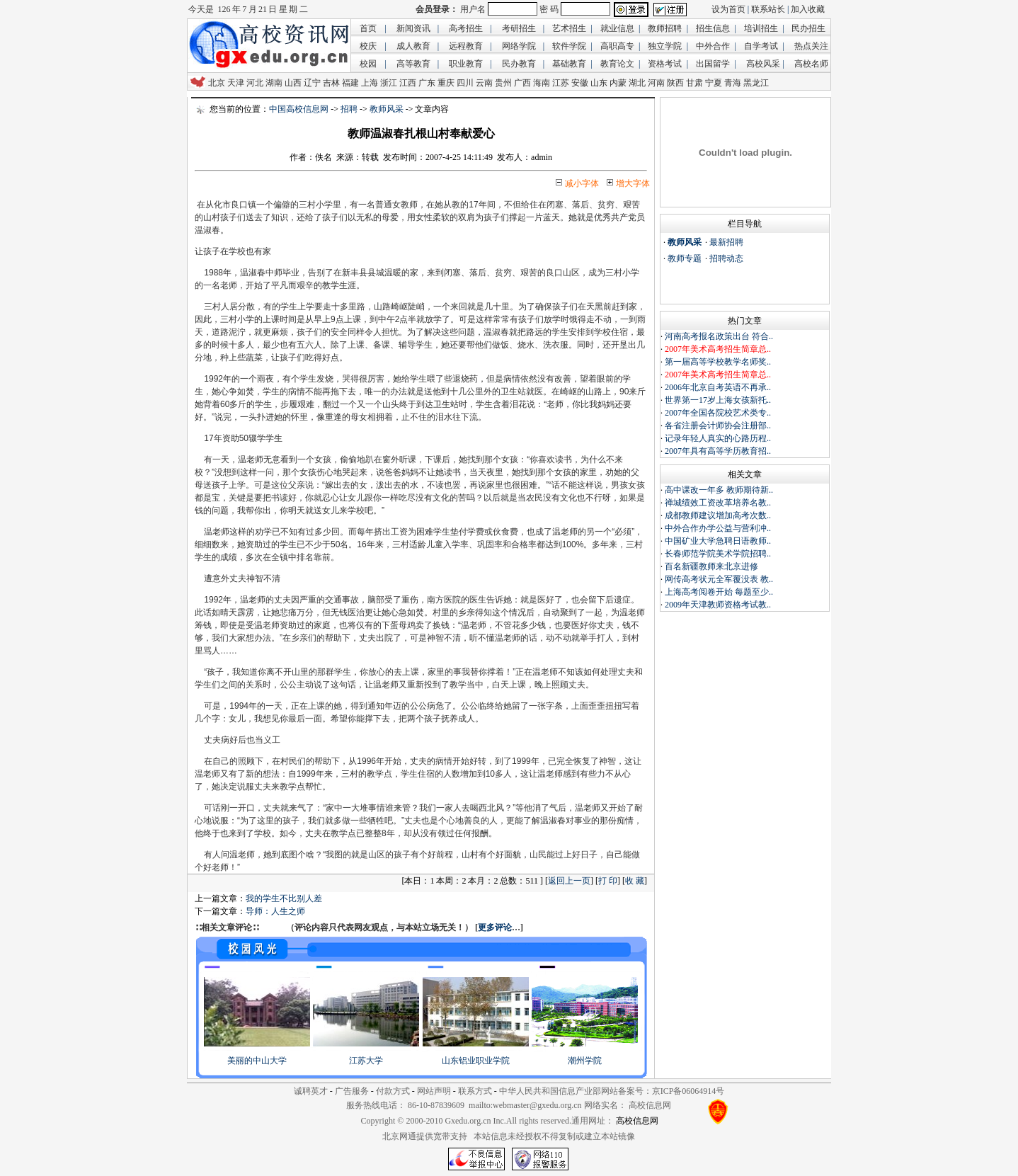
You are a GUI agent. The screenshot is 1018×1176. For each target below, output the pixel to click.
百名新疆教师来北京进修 (711, 566)
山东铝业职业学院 (476, 1061)
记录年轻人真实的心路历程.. (718, 438)
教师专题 (685, 258)
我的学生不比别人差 (284, 898)
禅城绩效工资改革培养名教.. (718, 503)
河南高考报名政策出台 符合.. (719, 336)
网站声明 (434, 1091)
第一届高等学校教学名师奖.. (718, 362)
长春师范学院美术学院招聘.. (718, 554)
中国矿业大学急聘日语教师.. (718, 541)
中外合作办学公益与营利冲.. (718, 528)
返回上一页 (569, 881)
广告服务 (352, 1091)
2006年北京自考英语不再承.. (718, 387)
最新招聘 (726, 242)
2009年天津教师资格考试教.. (718, 605)
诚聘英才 (311, 1091)
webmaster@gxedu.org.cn (537, 1105)
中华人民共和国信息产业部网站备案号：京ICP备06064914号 (612, 1091)
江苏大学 (366, 1061)
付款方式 (393, 1091)
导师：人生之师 (275, 911)
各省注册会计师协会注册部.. (718, 425)
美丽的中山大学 (257, 1061)
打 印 (607, 881)
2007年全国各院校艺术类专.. (718, 413)
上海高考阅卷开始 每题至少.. (719, 592)
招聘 (349, 109)
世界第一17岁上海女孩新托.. (718, 400)
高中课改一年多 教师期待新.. (719, 490)
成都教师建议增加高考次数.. (718, 515)
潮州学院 (585, 1061)
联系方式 (475, 1091)
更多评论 (495, 927)
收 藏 (634, 881)
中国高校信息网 (298, 109)
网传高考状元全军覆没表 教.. (719, 579)
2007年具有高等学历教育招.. (718, 451)
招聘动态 (726, 258)
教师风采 (387, 109)
